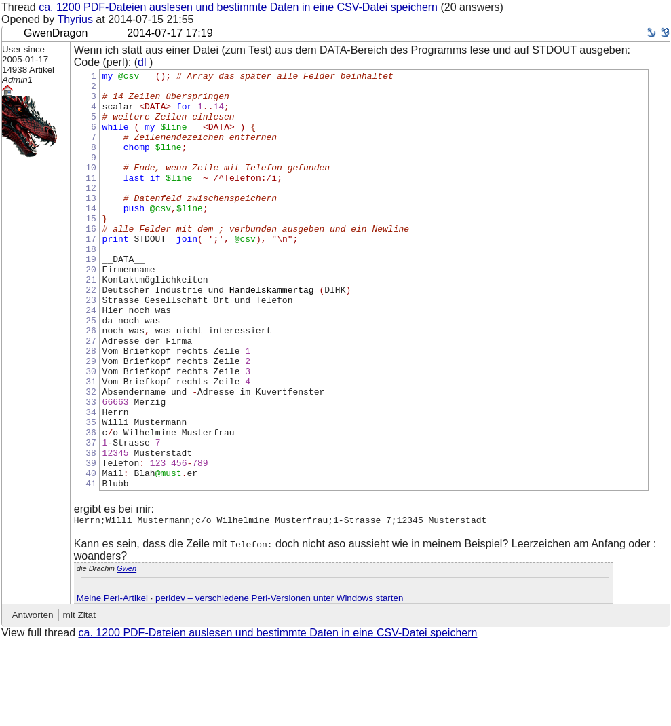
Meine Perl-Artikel (112, 683)
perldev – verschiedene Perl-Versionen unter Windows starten (279, 683)
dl (142, 62)
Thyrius (74, 19)
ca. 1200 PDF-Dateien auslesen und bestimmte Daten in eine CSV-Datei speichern (238, 7)
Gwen (126, 654)
